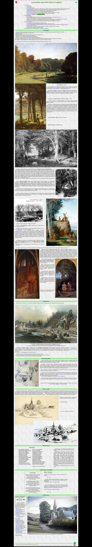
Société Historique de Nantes (61, 19)
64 (23, 533)
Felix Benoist (29, 6)
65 (25, 533)
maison (17, 511)
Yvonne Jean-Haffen (30, 7)
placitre (21, 520)
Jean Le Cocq (29, 22)
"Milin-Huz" (68, 88)
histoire (73, 348)
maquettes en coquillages (44, 28)
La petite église (30, 26)
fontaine (52, 17)
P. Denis (17, 516)
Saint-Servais (28, 38)
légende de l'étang (31, 27)
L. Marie (22, 530)
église (17, 508)
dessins (40, 11)
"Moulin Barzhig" (56, 88)
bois (16, 513)
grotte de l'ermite (41, 39)
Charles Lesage (30, 12)
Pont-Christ (20, 514)
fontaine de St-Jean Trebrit (60, 373)
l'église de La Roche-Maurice (59, 376)
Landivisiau (23, 355)
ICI (50, 41)
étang (17, 512)
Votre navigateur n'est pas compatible (56, 477)
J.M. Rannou (18, 532)
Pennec (30, 16)
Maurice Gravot (33, 25)
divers (31, 14)
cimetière (18, 519)
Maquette (17, 528)
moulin (17, 510)
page (72, 372)
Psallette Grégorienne (45, 13)
